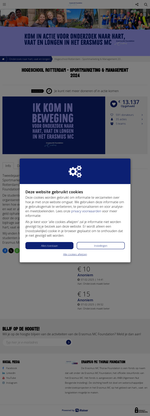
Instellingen (100, 246)
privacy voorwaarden (86, 211)
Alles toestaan (49, 246)
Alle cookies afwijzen (75, 254)
